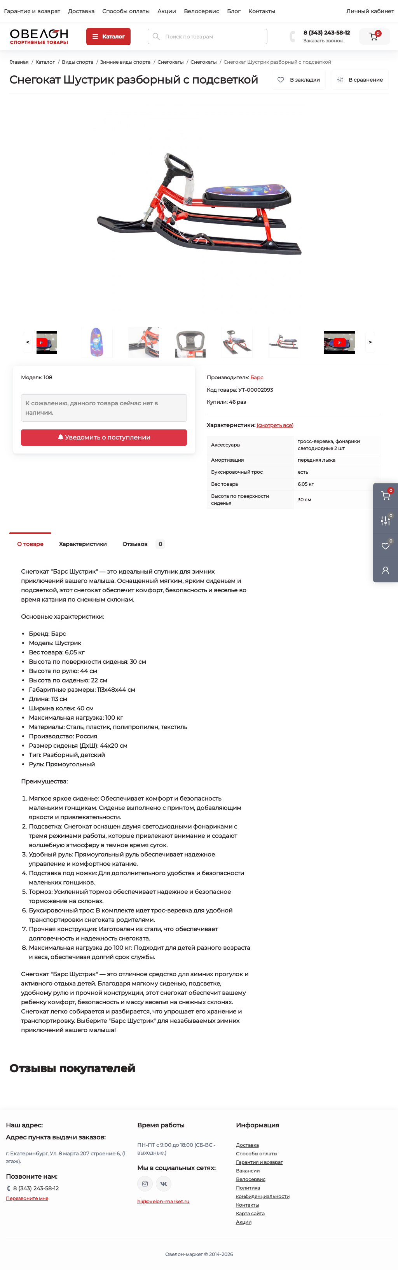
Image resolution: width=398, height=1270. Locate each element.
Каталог (45, 62)
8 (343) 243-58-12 (327, 32)
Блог (234, 11)
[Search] (156, 36)
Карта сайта (250, 1213)
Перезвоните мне (27, 1198)
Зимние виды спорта (125, 62)
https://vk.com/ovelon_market (163, 1184)
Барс (256, 377)
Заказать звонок (323, 41)
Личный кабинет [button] (370, 11)
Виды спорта (77, 62)
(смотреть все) (275, 425)
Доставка (81, 11)
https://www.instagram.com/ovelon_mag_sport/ (145, 1184)
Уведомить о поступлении (104, 437)
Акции (166, 11)
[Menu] (108, 36)
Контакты (261, 11)
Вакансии (248, 1171)
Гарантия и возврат (32, 11)
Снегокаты (170, 62)
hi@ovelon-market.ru (163, 1201)
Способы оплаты (126, 11)
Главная (18, 62)
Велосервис (201, 11)
